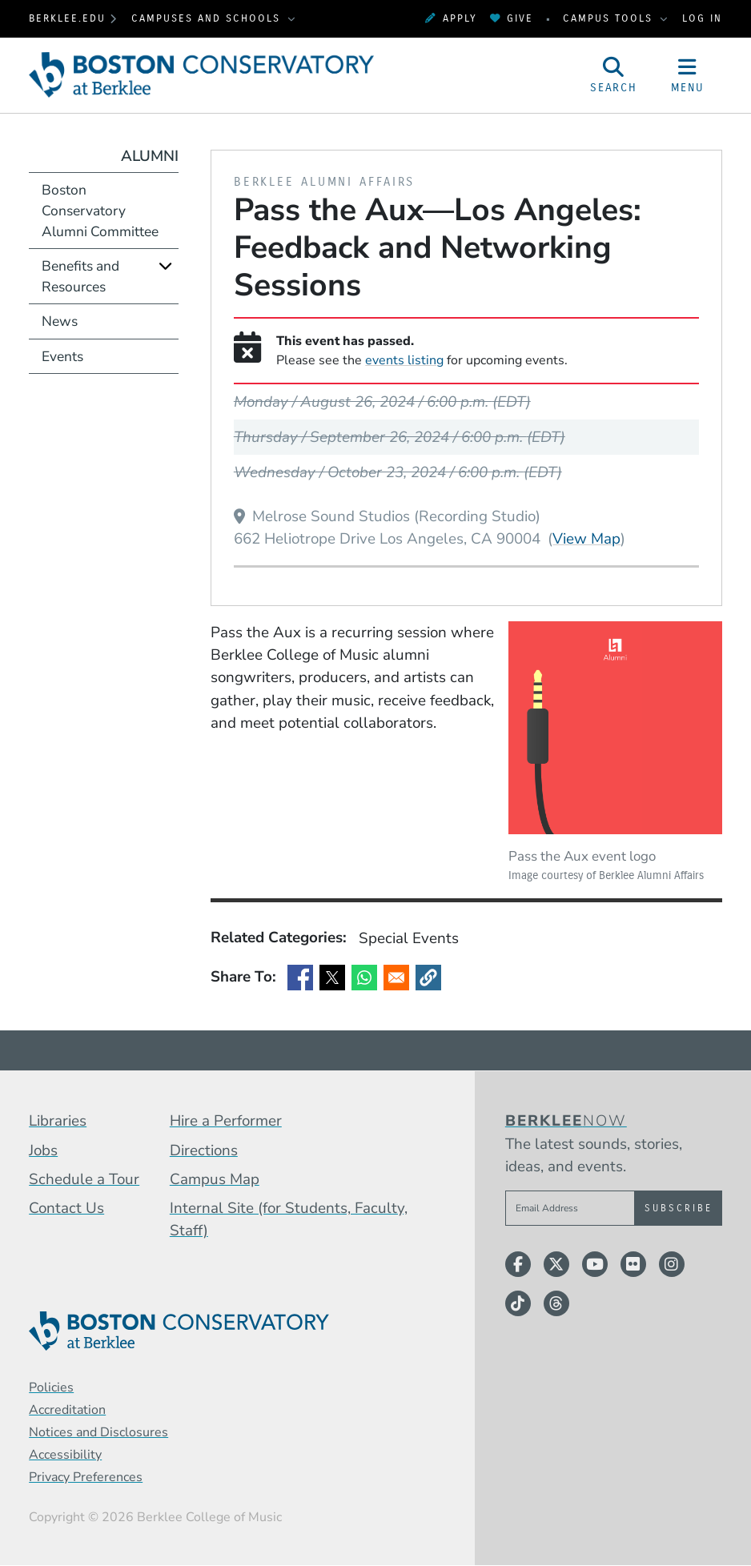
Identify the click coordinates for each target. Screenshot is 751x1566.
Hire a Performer (226, 1120)
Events (62, 356)
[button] (428, 977)
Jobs (43, 1150)
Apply (450, 18)
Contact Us (66, 1208)
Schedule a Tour (84, 1179)
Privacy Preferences (86, 1477)
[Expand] (165, 265)
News (60, 321)
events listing (404, 360)
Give (511, 18)
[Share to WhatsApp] (364, 977)
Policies (51, 1387)
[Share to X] (332, 977)
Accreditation (67, 1410)
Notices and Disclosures (98, 1432)
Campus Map (214, 1179)
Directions (204, 1150)
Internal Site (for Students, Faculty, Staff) (289, 1219)
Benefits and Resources (80, 276)
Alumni (150, 156)
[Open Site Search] (614, 75)
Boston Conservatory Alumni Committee (100, 210)
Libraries (57, 1120)
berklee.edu (67, 18)
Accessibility (65, 1455)
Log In (702, 18)
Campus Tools (610, 18)
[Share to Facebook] (300, 977)
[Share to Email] (396, 977)
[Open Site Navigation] (687, 75)
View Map (586, 538)
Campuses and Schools (208, 18)
